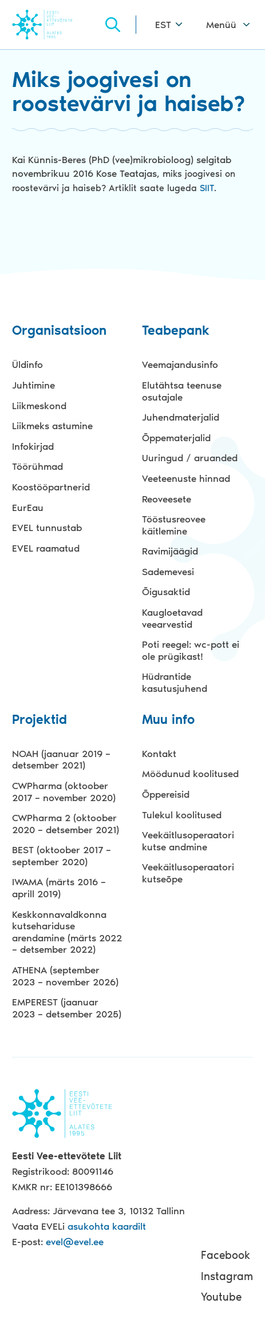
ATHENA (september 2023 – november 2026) (65, 976)
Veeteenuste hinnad (186, 478)
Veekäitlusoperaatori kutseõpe (188, 873)
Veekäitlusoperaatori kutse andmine (188, 841)
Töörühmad (37, 466)
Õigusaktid (166, 591)
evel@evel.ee (75, 1241)
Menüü (221, 24)
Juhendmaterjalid (180, 417)
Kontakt (159, 753)
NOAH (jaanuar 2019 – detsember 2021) (61, 759)
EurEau (27, 507)
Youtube (221, 1297)
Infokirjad (33, 446)
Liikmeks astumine (52, 425)
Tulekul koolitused (182, 815)
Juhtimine (33, 385)
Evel (58, 24)
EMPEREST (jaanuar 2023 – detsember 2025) (66, 1008)
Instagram (227, 1276)
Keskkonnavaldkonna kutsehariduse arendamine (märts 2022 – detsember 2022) (67, 932)
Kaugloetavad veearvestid (172, 618)
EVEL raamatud (46, 548)
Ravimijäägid (170, 551)
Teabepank (175, 331)
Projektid (39, 720)
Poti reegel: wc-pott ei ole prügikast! (190, 650)
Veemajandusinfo (180, 364)
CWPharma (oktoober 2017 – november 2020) (64, 791)
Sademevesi (168, 571)
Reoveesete (166, 499)
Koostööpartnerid (51, 487)
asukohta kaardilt (107, 1226)
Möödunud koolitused (190, 773)
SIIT (207, 188)
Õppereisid (165, 794)
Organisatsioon (59, 331)
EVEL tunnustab (47, 527)
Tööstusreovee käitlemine (173, 525)
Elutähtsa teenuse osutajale (182, 391)
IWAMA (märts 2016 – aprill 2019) (59, 888)
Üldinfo (27, 364)
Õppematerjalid (176, 437)
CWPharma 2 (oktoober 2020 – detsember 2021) (65, 823)
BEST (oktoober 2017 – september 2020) (61, 855)
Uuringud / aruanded (190, 458)
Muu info (168, 720)
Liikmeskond (39, 405)
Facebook (225, 1255)
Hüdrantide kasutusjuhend (174, 682)
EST (163, 24)
